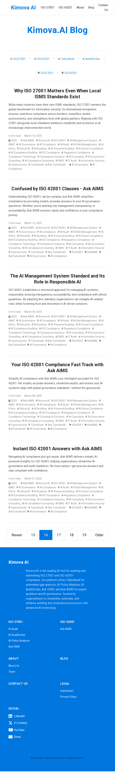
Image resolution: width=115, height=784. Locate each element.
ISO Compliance (49, 152)
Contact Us (103, 7)
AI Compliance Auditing (23, 152)
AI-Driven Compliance (89, 148)
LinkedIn (16, 716)
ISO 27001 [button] (47, 7)
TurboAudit (67, 59)
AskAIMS (91, 252)
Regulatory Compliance (75, 152)
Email (14, 737)
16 (46, 535)
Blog (91, 7)
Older (99, 535)
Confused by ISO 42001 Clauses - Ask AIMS (57, 188)
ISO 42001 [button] (65, 7)
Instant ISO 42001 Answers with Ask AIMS (57, 448)
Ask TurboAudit (55, 164)
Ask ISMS (14, 646)
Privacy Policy (68, 696)
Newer (17, 535)
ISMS (59, 160)
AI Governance (25, 144)
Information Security (92, 160)
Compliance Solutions (51, 156)
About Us (13, 665)
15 (33, 535)
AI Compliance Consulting (38, 160)
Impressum (66, 690)
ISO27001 (19, 59)
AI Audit (63, 144)
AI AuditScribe (16, 635)
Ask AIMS (27, 140)
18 (71, 535)
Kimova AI (23, 7)
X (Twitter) (17, 723)
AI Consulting (75, 156)
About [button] (80, 7)
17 (59, 535)
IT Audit (71, 160)
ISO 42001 (58, 140)
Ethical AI (23, 148)
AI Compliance (46, 144)
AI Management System (82, 140)
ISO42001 (43, 59)
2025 (12, 140)
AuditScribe (92, 59)
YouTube (16, 730)
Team (11, 671)
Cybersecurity (17, 164)
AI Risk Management (84, 144)
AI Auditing (39, 148)
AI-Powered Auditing (61, 148)
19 (84, 535)
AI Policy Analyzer (19, 640)
